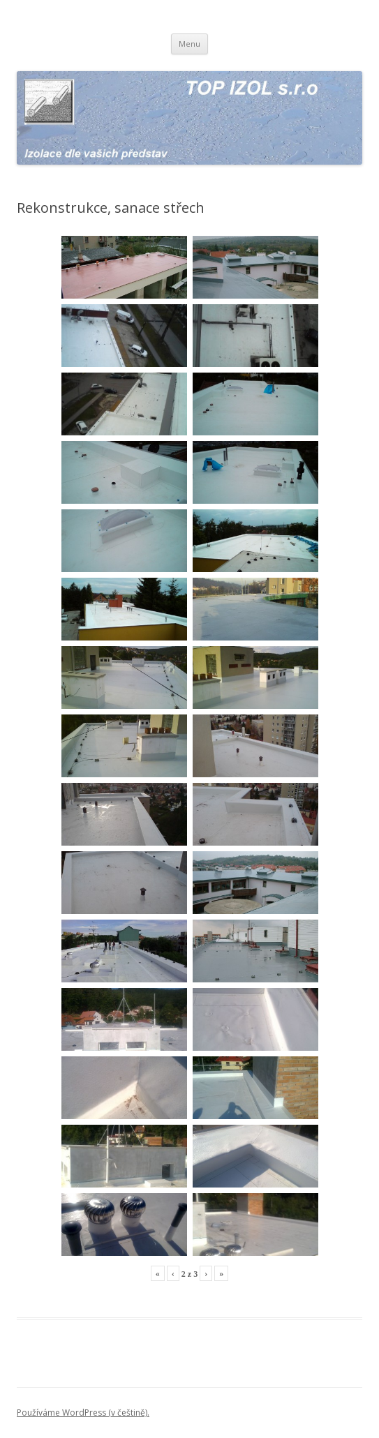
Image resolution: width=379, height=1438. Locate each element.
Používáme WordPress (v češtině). (83, 1412)
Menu (189, 43)
